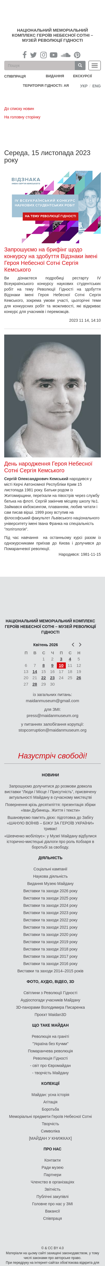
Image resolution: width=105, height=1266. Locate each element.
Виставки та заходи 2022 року (50, 920)
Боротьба (50, 1109)
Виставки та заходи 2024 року (50, 905)
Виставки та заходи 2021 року (50, 927)
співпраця (15, 76)
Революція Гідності (50, 1058)
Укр (84, 86)
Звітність (52, 1189)
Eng (96, 86)
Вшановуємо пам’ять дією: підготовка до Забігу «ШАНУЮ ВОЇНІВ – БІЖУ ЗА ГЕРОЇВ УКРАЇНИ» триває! (50, 823)
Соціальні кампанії (50, 869)
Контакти (52, 1160)
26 (78, 677)
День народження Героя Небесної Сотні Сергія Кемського (48, 467)
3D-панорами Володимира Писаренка (50, 1007)
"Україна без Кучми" (50, 1043)
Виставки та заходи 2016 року (50, 963)
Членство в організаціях (52, 1182)
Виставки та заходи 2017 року (50, 956)
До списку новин (19, 108)
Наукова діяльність (50, 876)
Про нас (53, 1149)
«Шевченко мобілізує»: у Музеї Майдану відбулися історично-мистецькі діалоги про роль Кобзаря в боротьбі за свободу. (50, 841)
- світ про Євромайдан (50, 1065)
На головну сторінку (22, 117)
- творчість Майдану (50, 1073)
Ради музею (53, 1167)
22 (43, 677)
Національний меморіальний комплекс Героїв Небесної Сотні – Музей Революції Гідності (52, 35)
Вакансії (52, 1211)
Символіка (50, 1131)
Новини (50, 775)
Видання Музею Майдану (50, 883)
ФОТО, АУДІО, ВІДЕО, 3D (50, 981)
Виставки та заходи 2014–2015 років (50, 971)
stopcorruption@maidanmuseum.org (52, 730)
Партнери (52, 1174)
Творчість (50, 1124)
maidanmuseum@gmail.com (52, 700)
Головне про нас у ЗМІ (52, 1204)
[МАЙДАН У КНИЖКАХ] (50, 1138)
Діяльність (50, 858)
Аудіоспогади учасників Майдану (50, 1000)
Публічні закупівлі (52, 1196)
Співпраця (52, 1218)
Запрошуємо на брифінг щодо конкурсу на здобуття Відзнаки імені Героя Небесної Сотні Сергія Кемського (50, 259)
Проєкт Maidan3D (50, 1014)
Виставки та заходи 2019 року (50, 942)
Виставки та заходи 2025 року (50, 898)
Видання (55, 76)
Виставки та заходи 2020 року (50, 934)
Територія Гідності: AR (46, 85)
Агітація (50, 1102)
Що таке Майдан (50, 1025)
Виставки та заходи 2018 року (50, 949)
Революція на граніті (50, 1036)
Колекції (50, 1083)
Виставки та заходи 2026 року (50, 891)
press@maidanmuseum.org (52, 715)
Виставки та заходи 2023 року (50, 912)
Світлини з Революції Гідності (50, 993)
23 (52, 677)
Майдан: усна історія (50, 1094)
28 (34, 684)
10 (61, 665)
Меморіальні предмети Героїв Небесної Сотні (50, 1116)
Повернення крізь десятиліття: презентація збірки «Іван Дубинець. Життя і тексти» (50, 807)
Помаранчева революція (50, 1051)
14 (34, 671)
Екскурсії (82, 76)
